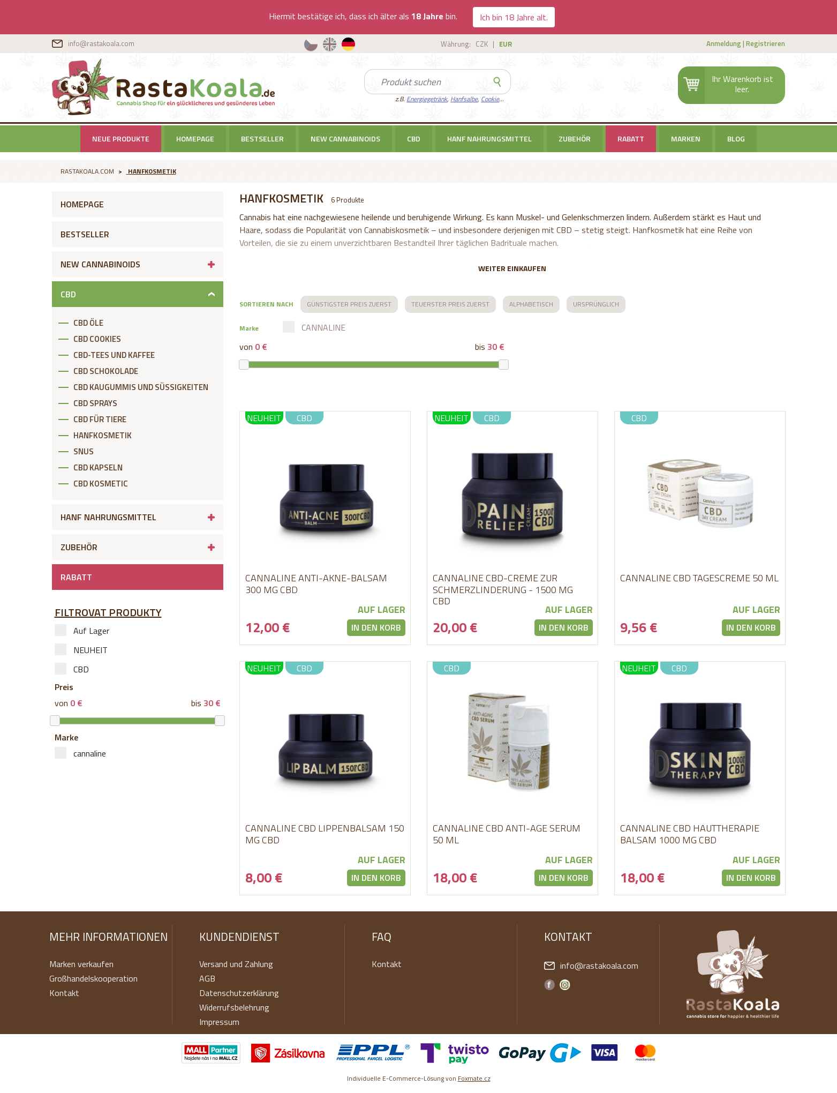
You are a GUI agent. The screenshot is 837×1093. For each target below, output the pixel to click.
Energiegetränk (426, 99)
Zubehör (575, 138)
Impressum (219, 1021)
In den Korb (376, 627)
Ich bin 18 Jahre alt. (514, 17)
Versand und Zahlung (236, 963)
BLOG (736, 138)
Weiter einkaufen (512, 268)
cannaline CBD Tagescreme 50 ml (699, 578)
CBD (413, 138)
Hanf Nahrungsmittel (489, 138)
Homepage (195, 138)
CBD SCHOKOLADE (105, 371)
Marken (685, 138)
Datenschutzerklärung (239, 992)
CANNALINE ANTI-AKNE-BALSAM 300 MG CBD (316, 584)
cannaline (80, 753)
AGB (207, 978)
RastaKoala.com (163, 86)
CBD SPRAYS (95, 403)
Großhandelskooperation (93, 978)
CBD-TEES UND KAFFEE (114, 355)
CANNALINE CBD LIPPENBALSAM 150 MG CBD (324, 834)
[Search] (424, 81)
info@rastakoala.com (101, 43)
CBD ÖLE (88, 323)
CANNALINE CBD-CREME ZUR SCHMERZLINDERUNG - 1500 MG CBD (503, 589)
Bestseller (262, 138)
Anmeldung (723, 43)
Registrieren (765, 43)
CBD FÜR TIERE (99, 419)
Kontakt (64, 992)
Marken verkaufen (81, 963)
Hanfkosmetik (152, 171)
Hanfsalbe (464, 99)
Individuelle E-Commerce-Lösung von (419, 1078)
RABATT (630, 138)
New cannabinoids (345, 138)
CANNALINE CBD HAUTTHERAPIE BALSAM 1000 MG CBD (689, 834)
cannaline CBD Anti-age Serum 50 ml (506, 834)
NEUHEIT (81, 649)
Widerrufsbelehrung (234, 1007)
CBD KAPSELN (98, 467)
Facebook (549, 984)
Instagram (565, 984)
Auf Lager (82, 630)
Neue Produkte (120, 138)
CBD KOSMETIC (100, 483)
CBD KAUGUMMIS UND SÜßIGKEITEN (140, 387)
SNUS (83, 451)
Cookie (490, 99)
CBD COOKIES (97, 339)
